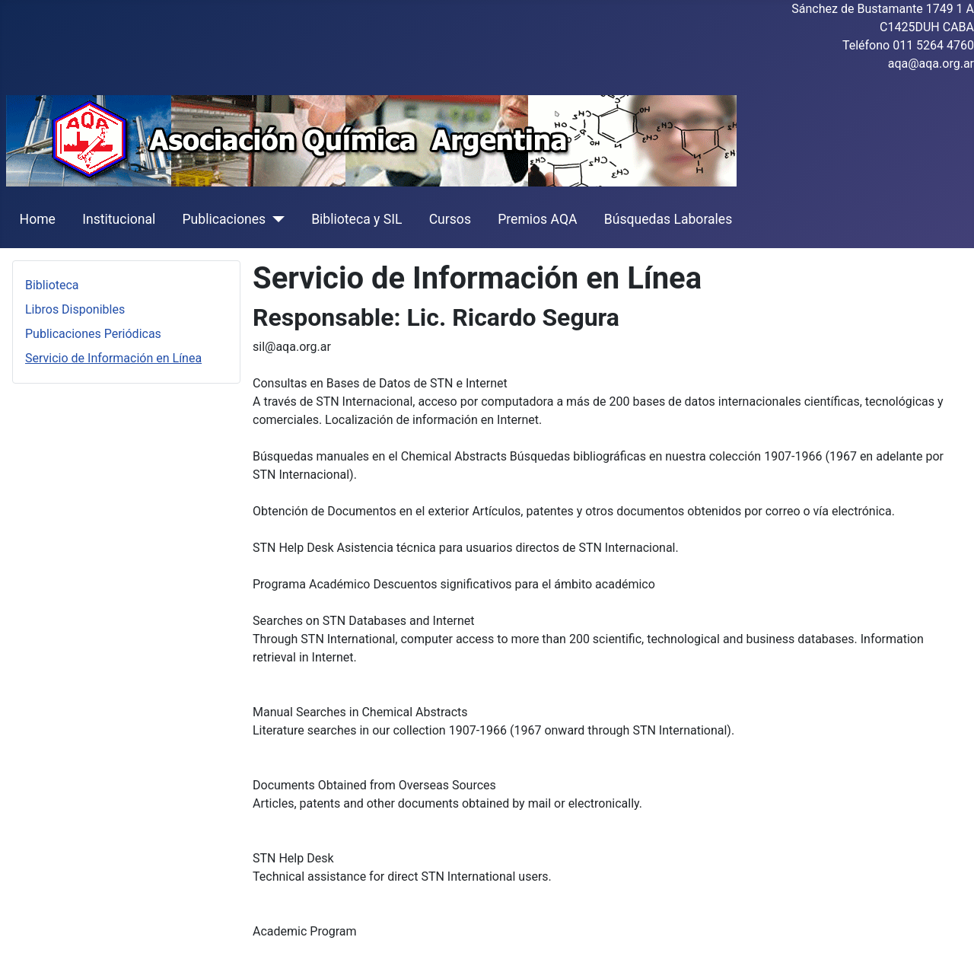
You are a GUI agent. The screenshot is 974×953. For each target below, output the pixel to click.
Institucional (118, 219)
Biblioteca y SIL (356, 219)
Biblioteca (52, 285)
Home (38, 219)
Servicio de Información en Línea (113, 358)
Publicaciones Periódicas (93, 334)
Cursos (450, 219)
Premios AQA (537, 219)
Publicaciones (224, 219)
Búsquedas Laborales (668, 219)
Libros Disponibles (75, 309)
